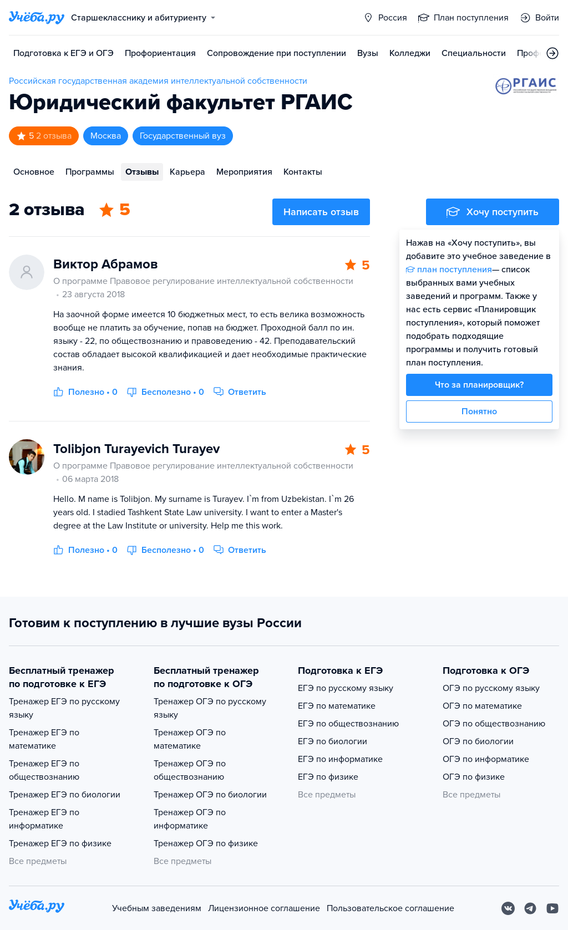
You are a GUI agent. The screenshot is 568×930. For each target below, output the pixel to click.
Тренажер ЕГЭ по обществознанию (44, 770)
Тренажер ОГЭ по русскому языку (210, 708)
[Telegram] (530, 908)
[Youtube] (552, 908)
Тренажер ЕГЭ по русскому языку (64, 708)
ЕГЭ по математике (337, 706)
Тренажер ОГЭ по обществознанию (190, 770)
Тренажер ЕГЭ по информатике (44, 819)
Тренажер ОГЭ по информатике (190, 819)
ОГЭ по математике (482, 706)
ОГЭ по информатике (486, 759)
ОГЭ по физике (474, 776)
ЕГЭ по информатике (340, 759)
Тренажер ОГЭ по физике (206, 843)
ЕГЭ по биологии (332, 741)
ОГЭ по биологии (478, 741)
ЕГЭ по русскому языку (345, 688)
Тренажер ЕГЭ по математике (44, 739)
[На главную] (36, 908)
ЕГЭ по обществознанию (348, 723)
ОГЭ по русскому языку (491, 688)
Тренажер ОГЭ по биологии (210, 794)
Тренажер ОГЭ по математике (190, 739)
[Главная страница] (36, 17)
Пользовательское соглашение (390, 908)
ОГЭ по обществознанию (494, 723)
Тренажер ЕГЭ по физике (60, 843)
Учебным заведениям (156, 908)
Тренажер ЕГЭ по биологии (64, 794)
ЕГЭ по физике (328, 776)
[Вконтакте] (508, 908)
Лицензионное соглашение (264, 908)
